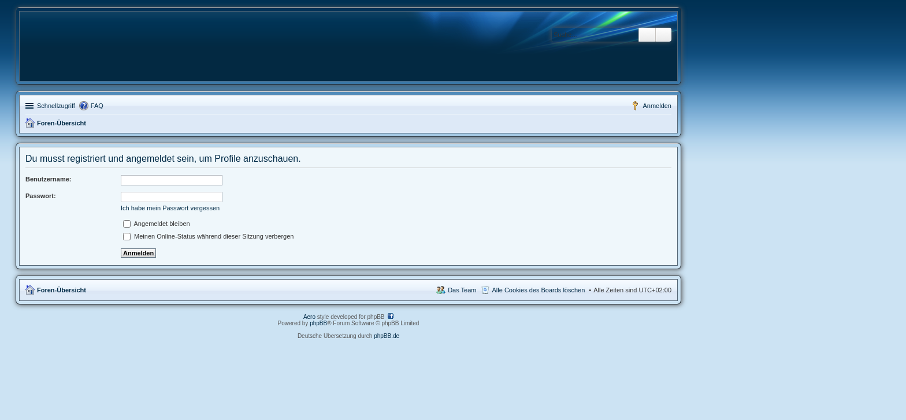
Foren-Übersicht (61, 123)
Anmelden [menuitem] (657, 105)
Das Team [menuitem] (462, 290)
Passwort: (40, 195)
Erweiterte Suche (663, 35)
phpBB (318, 323)
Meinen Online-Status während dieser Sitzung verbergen (208, 236)
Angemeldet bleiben (156, 223)
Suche (647, 35)
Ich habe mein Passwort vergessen (170, 208)
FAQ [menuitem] (97, 105)
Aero (309, 317)
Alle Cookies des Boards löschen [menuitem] (538, 290)
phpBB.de (386, 336)
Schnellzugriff (56, 105)
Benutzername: (48, 179)
